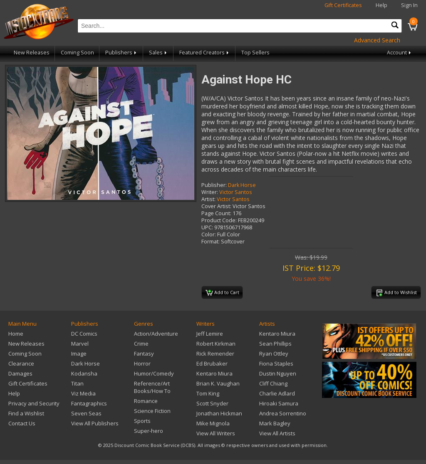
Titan (77, 383)
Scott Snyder (212, 403)
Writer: (209, 192)
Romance (146, 401)
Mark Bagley (274, 423)
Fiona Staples (276, 363)
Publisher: (214, 185)
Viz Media (83, 393)
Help (381, 5)
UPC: (207, 227)
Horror (142, 363)
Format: (210, 241)
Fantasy (144, 353)
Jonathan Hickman (219, 413)
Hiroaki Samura (278, 403)
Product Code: (219, 220)
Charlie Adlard (277, 393)
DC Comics (84, 333)
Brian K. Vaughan (218, 383)
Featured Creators (204, 52)
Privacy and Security (33, 403)
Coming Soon (77, 52)
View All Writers (215, 433)
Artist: (208, 199)
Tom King (207, 393)
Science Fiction (152, 411)
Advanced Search (377, 40)
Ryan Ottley (273, 353)
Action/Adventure (156, 333)
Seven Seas (86, 413)
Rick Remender (215, 353)
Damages (20, 373)
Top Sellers (255, 52)
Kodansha (84, 373)
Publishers (121, 52)
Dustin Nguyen (277, 373)
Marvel (80, 343)
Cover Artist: (216, 206)
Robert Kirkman (215, 343)
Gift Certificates (343, 5)
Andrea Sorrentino (282, 413)
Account (399, 52)
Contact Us (21, 423)
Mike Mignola (213, 423)
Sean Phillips (275, 343)
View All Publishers (95, 423)
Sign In (409, 5)
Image (79, 353)
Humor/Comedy (154, 373)
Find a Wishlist (26, 413)
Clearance (21, 363)
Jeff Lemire (209, 333)
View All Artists (277, 433)
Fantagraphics (89, 403)
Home (15, 333)
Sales (158, 52)
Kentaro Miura (214, 373)
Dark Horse (242, 185)
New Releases (32, 52)
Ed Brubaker (212, 363)
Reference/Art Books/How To (152, 387)
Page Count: (216, 213)
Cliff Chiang (273, 383)
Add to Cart (222, 293)
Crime (141, 343)
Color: (208, 234)
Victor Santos (235, 192)
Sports (142, 421)
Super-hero (148, 431)
